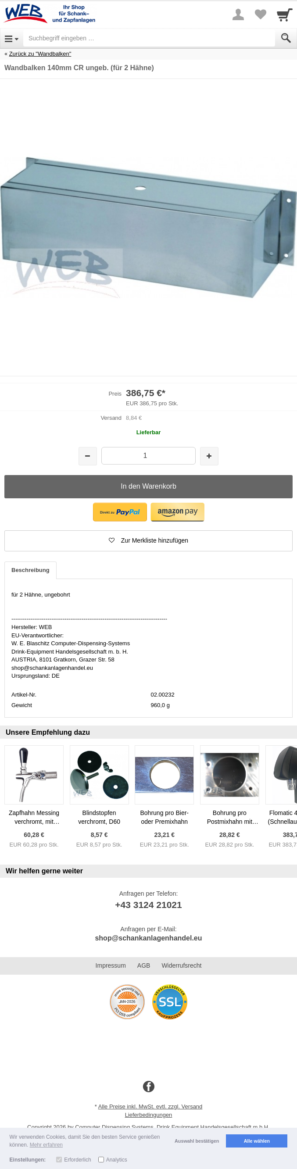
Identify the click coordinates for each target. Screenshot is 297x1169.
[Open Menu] (11, 38)
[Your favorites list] (260, 14)
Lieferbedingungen (148, 1115)
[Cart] (284, 14)
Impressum (111, 965)
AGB (143, 965)
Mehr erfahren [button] (46, 1145)
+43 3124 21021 (148, 905)
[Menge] (148, 455)
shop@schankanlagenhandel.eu (148, 938)
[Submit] (286, 38)
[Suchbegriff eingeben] (149, 38)
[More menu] (238, 14)
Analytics (116, 1160)
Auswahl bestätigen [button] (197, 1141)
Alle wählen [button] (257, 1141)
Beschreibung (30, 570)
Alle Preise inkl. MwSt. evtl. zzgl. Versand (150, 1106)
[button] (120, 512)
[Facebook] (148, 1087)
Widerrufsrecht (181, 965)
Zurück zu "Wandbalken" (40, 53)
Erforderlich (77, 1160)
